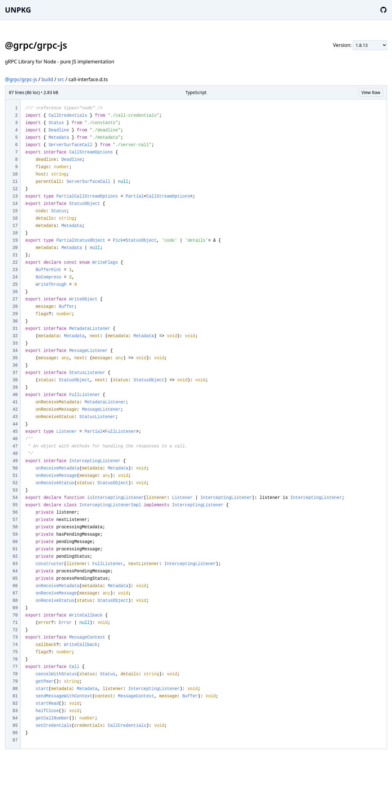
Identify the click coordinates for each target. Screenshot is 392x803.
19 (15, 240)
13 (15, 196)
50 (15, 468)
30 (15, 321)
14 (15, 203)
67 (15, 593)
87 (15, 740)
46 (15, 438)
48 (15, 453)
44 (15, 424)
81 (15, 696)
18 (15, 233)
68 (15, 600)
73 (15, 637)
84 (15, 718)
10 (15, 174)
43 (15, 416)
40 (15, 394)
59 (15, 534)
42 (15, 409)
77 (15, 666)
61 (15, 549)
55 (15, 505)
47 (15, 446)
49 (15, 460)
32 (15, 336)
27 (15, 299)
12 (15, 189)
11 (15, 181)
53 (15, 490)
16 (15, 218)
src (61, 79)
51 (15, 475)
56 (15, 512)
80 (15, 688)
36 (15, 365)
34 (15, 350)
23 (15, 269)
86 (15, 732)
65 (15, 578)
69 (15, 607)
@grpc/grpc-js (21, 79)
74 (15, 644)
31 (15, 328)
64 (15, 571)
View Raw (370, 92)
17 (15, 225)
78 (15, 674)
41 (15, 402)
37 (15, 372)
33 (15, 343)
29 (15, 313)
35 (15, 358)
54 (15, 497)
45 (15, 431)
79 (15, 681)
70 (15, 615)
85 (15, 725)
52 (15, 483)
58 (15, 527)
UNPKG (18, 10)
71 (15, 622)
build (47, 79)
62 (15, 556)
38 (15, 380)
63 (15, 563)
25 (15, 284)
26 (15, 291)
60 (15, 541)
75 (15, 652)
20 (15, 247)
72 (15, 630)
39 (15, 387)
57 (15, 519)
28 (15, 306)
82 (15, 703)
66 (15, 585)
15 (15, 211)
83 (15, 710)
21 (15, 255)
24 (15, 277)
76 (15, 659)
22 (15, 262)
